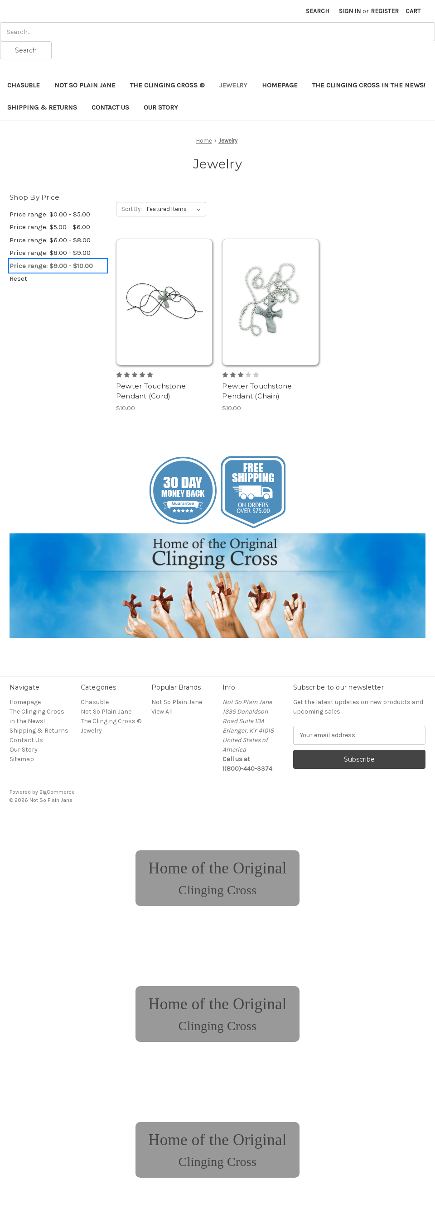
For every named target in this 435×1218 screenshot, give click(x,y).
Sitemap (22, 759)
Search (317, 11)
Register (385, 11)
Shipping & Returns (42, 107)
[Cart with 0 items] (413, 11)
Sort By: (131, 209)
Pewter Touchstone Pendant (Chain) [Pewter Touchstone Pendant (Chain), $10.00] (257, 391)
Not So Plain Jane (85, 85)
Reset (18, 278)
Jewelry (233, 85)
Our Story (161, 107)
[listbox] (175, 209)
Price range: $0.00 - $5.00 (50, 214)
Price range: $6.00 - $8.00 (50, 240)
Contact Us (110, 107)
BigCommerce (57, 792)
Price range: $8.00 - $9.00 (50, 253)
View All (162, 711)
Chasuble (23, 85)
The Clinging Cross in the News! (368, 85)
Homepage (280, 85)
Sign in (350, 11)
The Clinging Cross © (167, 85)
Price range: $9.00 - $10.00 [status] (51, 266)
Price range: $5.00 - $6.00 (50, 227)
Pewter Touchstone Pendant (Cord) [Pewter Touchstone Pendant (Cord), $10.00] (151, 391)
